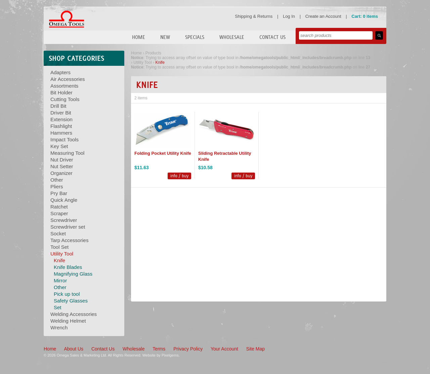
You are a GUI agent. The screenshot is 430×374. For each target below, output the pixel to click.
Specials (194, 37)
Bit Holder (61, 92)
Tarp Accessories (69, 240)
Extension (61, 119)
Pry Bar (58, 193)
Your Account (224, 349)
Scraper (59, 213)
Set (57, 307)
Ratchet (59, 206)
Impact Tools (64, 139)
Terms (159, 349)
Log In (289, 16)
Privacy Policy (188, 349)
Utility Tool (61, 253)
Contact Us (272, 37)
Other (56, 180)
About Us (73, 349)
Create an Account (323, 16)
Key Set (59, 146)
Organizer (61, 173)
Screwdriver (63, 220)
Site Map (255, 349)
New (165, 37)
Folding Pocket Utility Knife (162, 153)
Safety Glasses (71, 300)
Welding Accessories (73, 314)
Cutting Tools (64, 99)
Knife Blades (68, 267)
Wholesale (231, 37)
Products (153, 53)
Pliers (56, 186)
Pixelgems (170, 355)
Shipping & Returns (253, 16)
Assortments (64, 86)
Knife (59, 260)
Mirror (60, 280)
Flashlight (61, 126)
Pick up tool (67, 294)
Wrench (59, 327)
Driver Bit (60, 112)
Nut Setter (61, 166)
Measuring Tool (67, 153)
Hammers (61, 133)
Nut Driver (61, 159)
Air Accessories (67, 79)
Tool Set (59, 247)
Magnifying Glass (73, 274)
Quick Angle (63, 200)
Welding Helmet (68, 321)
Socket (58, 233)
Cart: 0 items (364, 16)
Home (138, 37)
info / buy (179, 175)
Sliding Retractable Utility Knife (224, 156)
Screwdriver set (67, 227)
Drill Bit (58, 106)
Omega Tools (66, 19)
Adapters (60, 72)
